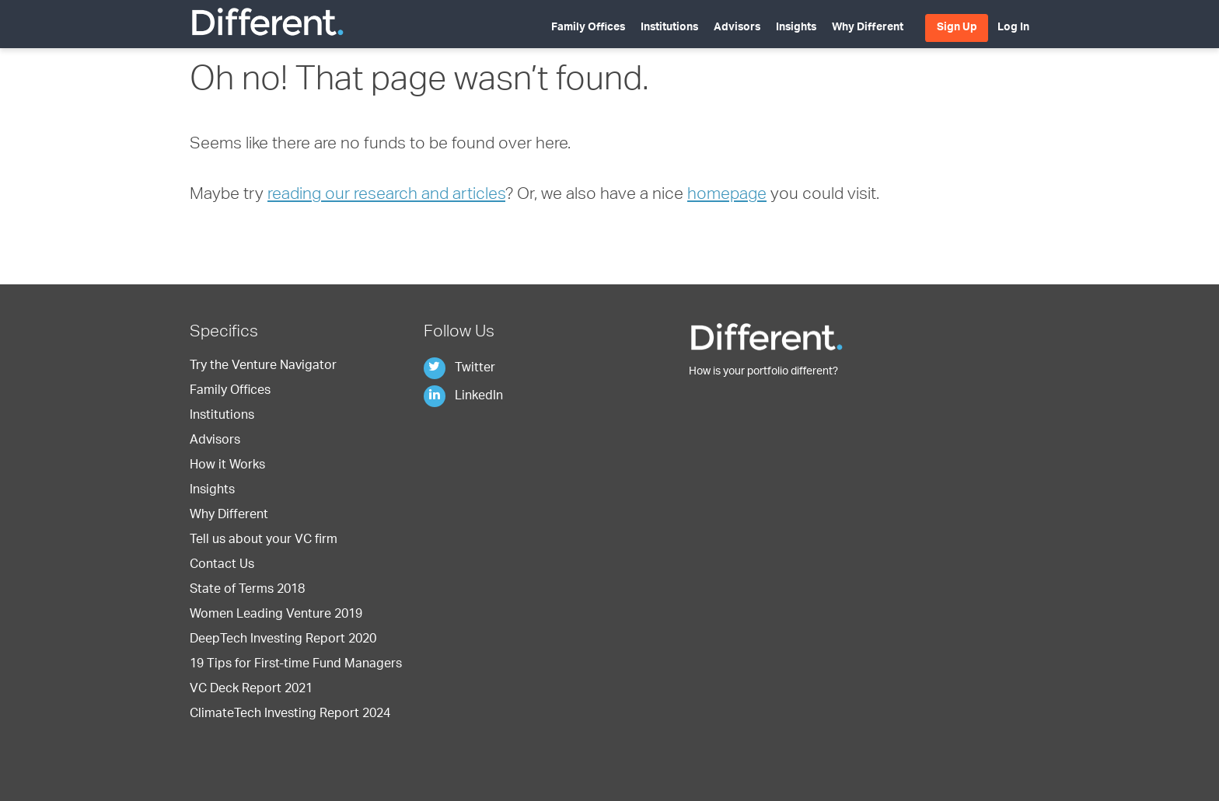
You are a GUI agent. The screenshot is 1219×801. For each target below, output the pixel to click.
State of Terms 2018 (247, 590)
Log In (1013, 28)
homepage (727, 195)
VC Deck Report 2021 (251, 690)
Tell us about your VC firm (263, 541)
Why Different (867, 28)
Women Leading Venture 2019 (276, 615)
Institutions (669, 28)
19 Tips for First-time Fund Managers (296, 665)
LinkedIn (463, 397)
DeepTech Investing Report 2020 (283, 640)
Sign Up (957, 28)
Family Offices (588, 28)
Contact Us (222, 565)
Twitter (459, 369)
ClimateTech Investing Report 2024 (290, 715)
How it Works (227, 466)
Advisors (737, 28)
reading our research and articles (386, 195)
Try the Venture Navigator (263, 366)
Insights (796, 28)
